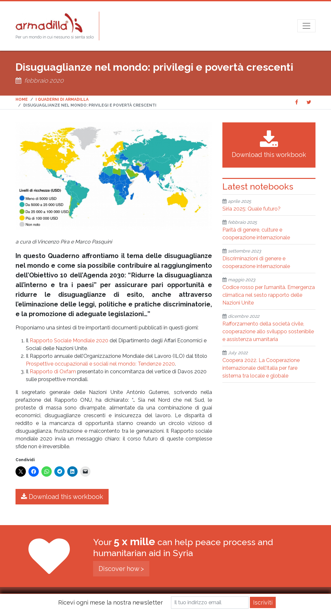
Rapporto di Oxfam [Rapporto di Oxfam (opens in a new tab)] (53, 371)
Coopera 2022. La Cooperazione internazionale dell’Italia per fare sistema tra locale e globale (261, 368)
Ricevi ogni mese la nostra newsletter (110, 602)
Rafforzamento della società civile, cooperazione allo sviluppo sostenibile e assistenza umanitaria (268, 331)
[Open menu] (306, 25)
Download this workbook (62, 497)
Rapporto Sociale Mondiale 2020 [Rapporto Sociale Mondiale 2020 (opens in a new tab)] (69, 340)
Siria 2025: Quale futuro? (251, 209)
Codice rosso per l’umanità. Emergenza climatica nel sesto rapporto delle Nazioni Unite (268, 295)
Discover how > (121, 569)
